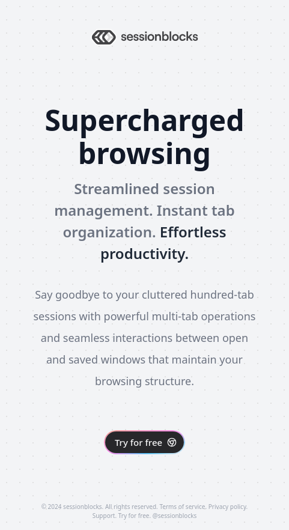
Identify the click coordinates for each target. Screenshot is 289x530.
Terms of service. (183, 506)
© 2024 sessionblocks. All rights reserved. (99, 506)
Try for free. (134, 515)
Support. (105, 515)
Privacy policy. (228, 506)
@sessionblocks (175, 515)
